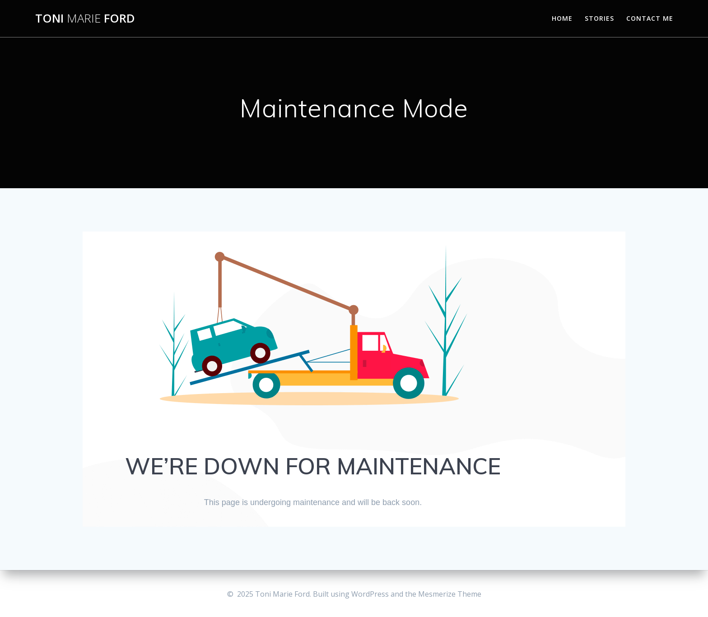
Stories (599, 18)
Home (562, 18)
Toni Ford (85, 18)
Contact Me (649, 18)
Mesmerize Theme (449, 594)
